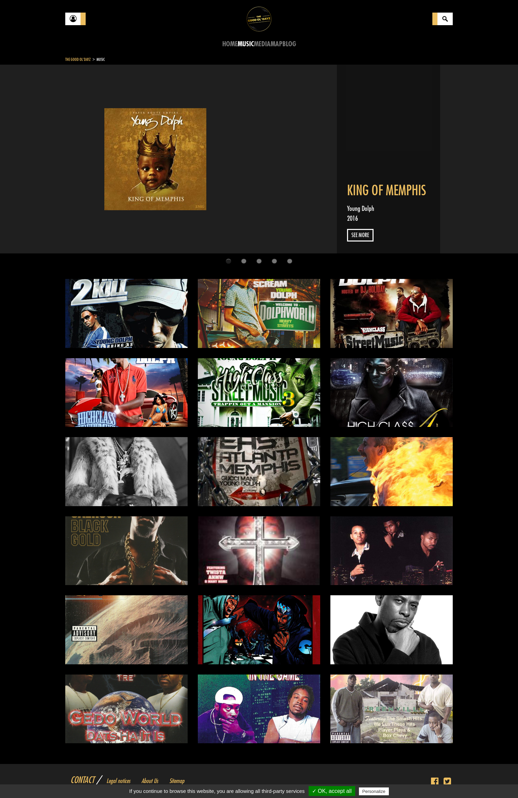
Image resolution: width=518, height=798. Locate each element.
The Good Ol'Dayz (78, 59)
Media (262, 44)
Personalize (373, 791)
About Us (149, 781)
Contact (82, 780)
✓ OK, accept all (332, 791)
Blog (289, 44)
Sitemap (176, 781)
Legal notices (118, 781)
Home (230, 44)
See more (360, 235)
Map (276, 44)
